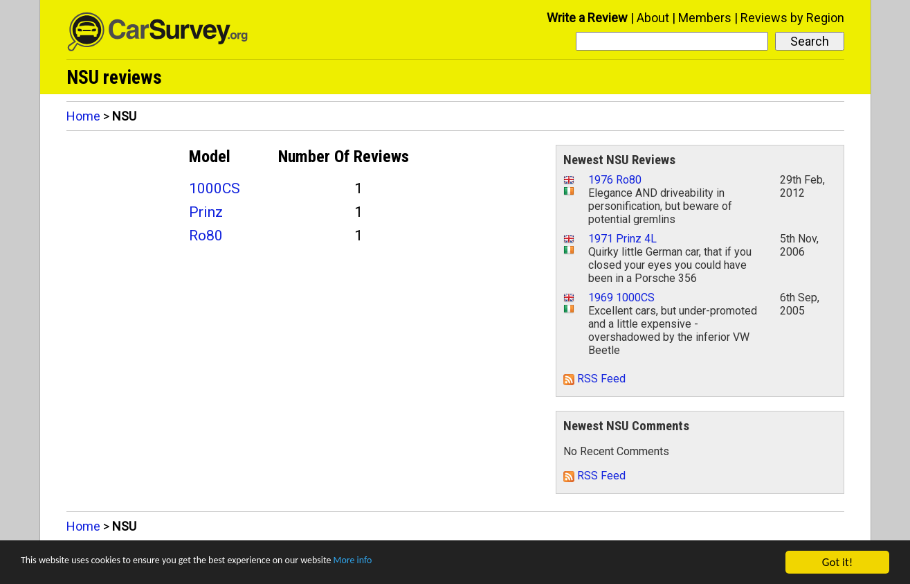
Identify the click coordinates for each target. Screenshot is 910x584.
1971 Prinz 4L (622, 238)
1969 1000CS (621, 297)
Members (704, 17)
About (653, 17)
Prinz (206, 212)
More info (425, 563)
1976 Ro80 (614, 179)
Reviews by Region (792, 17)
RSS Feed (594, 378)
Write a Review (587, 17)
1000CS (214, 188)
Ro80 (206, 235)
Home (83, 116)
